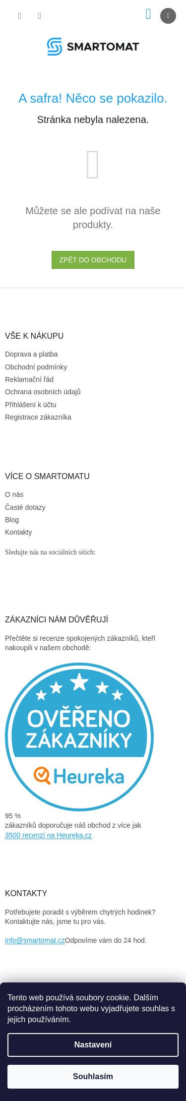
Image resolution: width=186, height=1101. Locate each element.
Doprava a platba (31, 354)
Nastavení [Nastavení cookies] (93, 1044)
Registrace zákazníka (38, 417)
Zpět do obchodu (93, 260)
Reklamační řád (29, 379)
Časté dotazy (25, 507)
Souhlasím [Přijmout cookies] (93, 1076)
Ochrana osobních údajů (43, 392)
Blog (12, 520)
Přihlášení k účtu (31, 405)
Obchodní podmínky (36, 367)
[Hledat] (20, 16)
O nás (14, 494)
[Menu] (168, 16)
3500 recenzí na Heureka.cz (48, 835)
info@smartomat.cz (35, 940)
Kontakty (18, 532)
